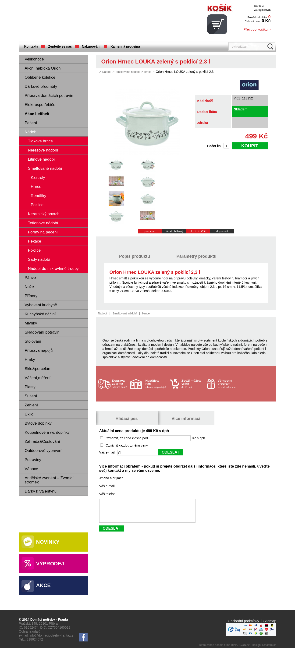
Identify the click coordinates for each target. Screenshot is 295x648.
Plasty (30, 387)
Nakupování (91, 46)
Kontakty (31, 46)
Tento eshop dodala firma (214, 645)
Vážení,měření (38, 378)
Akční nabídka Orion (43, 68)
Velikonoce (34, 59)
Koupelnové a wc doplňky (47, 432)
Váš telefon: (108, 494)
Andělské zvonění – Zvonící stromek (49, 480)
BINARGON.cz (240, 645)
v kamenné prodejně (157, 383)
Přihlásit (259, 6)
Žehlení (31, 405)
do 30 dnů (192, 383)
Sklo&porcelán (37, 368)
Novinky (48, 542)
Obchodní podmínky (243, 621)
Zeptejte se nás (60, 46)
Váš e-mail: (108, 486)
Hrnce (147, 72)
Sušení (31, 396)
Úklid (29, 414)
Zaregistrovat (262, 9)
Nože (29, 287)
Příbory (31, 296)
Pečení (31, 123)
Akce (43, 585)
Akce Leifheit (37, 114)
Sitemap (269, 621)
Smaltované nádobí (128, 72)
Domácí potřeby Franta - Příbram (65, 21)
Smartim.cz (269, 645)
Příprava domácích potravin (49, 95)
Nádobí (31, 132)
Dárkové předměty (41, 86)
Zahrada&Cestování (42, 441)
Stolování (33, 341)
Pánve (30, 277)
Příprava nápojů (39, 350)
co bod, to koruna (229, 383)
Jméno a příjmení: (112, 478)
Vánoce (31, 469)
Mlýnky (31, 323)
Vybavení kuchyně (41, 305)
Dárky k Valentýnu (41, 491)
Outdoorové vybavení (44, 450)
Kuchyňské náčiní (40, 314)
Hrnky (30, 359)
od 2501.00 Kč (120, 383)
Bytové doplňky (38, 423)
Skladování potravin (42, 332)
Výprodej (50, 564)
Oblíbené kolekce (40, 77)
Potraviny (33, 460)
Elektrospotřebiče (40, 104)
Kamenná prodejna (125, 46)
